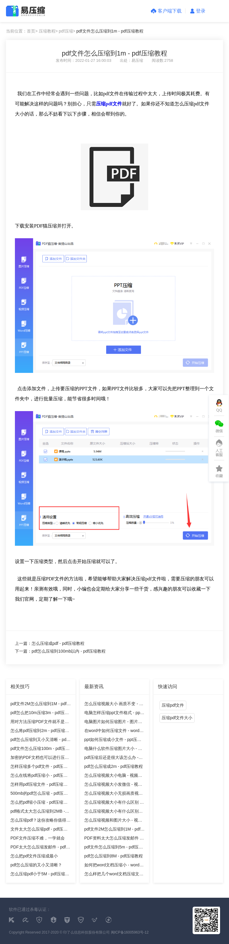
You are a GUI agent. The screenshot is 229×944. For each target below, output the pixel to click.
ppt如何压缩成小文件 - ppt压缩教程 (112, 740)
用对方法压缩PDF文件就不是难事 (39, 722)
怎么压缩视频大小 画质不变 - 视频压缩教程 (113, 704)
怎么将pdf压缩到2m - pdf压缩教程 (39, 731)
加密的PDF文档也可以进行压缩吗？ (39, 758)
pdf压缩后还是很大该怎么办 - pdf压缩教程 (111, 758)
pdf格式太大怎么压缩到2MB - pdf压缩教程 (37, 812)
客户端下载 (166, 10)
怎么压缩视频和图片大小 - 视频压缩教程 (113, 821)
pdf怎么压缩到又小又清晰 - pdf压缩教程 (38, 740)
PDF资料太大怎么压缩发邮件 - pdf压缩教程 (112, 839)
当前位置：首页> (22, 31)
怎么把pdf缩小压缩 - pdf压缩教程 (38, 803)
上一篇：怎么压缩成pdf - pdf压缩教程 (49, 643)
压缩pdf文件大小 (177, 717)
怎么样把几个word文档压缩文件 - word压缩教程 (113, 874)
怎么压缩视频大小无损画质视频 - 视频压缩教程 (113, 794)
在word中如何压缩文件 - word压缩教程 (114, 731)
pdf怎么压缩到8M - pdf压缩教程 (113, 856)
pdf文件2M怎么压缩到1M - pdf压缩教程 (40, 704)
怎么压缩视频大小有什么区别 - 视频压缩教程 (112, 803)
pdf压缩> (67, 31)
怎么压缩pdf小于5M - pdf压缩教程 (39, 874)
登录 (197, 10)
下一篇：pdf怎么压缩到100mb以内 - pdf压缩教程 (60, 651)
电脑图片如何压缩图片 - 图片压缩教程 (113, 722)
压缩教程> (48, 31)
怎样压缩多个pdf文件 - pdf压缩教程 (38, 767)
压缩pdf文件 (173, 705)
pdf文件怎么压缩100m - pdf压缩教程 (39, 749)
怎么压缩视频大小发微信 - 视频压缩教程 (113, 785)
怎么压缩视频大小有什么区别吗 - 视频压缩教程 (113, 812)
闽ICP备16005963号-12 (130, 932)
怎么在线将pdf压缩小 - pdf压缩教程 (38, 776)
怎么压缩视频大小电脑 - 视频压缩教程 (113, 776)
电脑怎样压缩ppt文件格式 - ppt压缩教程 (112, 713)
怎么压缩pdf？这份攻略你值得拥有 (40, 821)
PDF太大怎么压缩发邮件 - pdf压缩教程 (40, 848)
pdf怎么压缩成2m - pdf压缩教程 (113, 766)
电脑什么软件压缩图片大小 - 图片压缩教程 (113, 749)
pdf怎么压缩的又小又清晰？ (36, 864)
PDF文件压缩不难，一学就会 (37, 838)
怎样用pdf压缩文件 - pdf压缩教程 (38, 785)
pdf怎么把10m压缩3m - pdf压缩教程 (39, 713)
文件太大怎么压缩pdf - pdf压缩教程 (38, 830)
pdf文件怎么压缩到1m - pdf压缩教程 (109, 31)
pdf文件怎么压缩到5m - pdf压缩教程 (113, 848)
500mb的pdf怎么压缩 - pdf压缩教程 (39, 794)
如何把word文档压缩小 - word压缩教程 (114, 865)
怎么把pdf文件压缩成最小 (34, 856)
